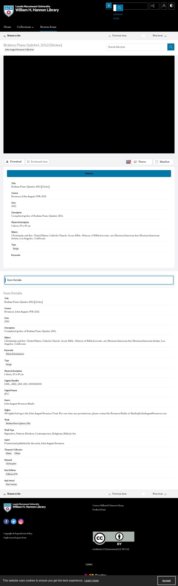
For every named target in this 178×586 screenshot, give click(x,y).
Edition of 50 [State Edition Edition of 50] (11, 477)
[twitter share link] (13, 524)
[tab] (89, 176)
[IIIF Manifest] (163, 60)
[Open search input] (145, 6)
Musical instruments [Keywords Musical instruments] (15, 357)
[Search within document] (170, 46)
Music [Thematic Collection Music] (9, 456)
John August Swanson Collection (19, 49)
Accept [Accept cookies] (166, 580)
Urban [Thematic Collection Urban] (17, 456)
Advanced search (116, 12)
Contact (89, 567)
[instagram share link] (21, 524)
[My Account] (162, 6)
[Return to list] (26, 36)
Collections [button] (25, 27)
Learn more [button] (91, 580)
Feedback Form (99, 512)
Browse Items (48, 27)
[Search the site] (122, 6)
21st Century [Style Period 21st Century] (11, 487)
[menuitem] (89, 567)
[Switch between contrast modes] (171, 6)
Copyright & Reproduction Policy (17, 536)
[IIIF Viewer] (142, 60)
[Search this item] (137, 46)
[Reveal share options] (153, 6)
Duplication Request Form (14, 540)
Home (7, 27)
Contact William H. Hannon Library (108, 508)
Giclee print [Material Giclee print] (11, 466)
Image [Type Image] (15, 251)
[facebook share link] (6, 524)
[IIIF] (128, 60)
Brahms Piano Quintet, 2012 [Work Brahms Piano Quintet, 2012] (18, 426)
